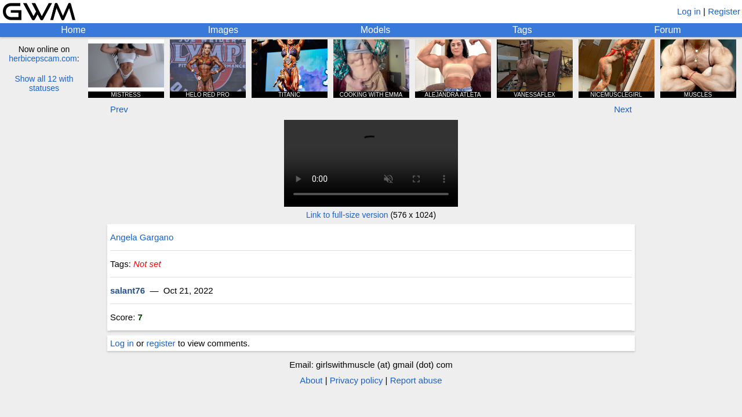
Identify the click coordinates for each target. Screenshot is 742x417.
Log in (689, 11)
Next (623, 109)
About (311, 380)
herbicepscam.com (43, 58)
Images (223, 30)
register (161, 343)
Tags (522, 30)
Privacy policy (356, 380)
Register (724, 11)
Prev (119, 109)
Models (376, 30)
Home (73, 30)
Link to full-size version (347, 215)
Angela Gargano (141, 237)
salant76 (127, 290)
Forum (667, 30)
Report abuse (416, 380)
